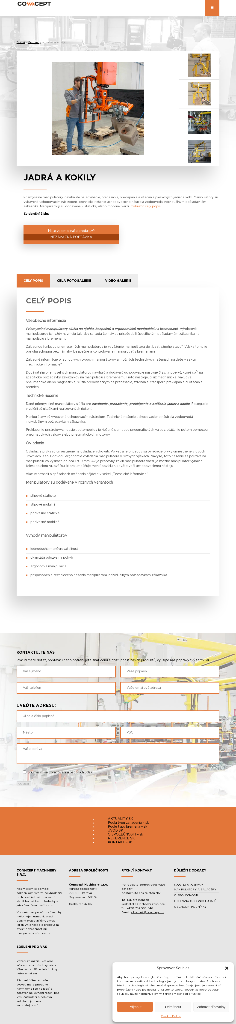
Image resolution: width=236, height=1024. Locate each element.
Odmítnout (173, 1007)
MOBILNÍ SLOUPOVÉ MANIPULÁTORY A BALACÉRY (195, 887)
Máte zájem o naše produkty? (71, 234)
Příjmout (135, 1007)
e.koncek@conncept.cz (147, 912)
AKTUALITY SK (120, 818)
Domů (21, 42)
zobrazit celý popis (146, 206)
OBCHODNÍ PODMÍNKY (190, 906)
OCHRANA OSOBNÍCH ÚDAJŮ (195, 901)
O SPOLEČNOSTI (186, 895)
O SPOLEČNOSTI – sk (125, 834)
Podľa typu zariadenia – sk (128, 822)
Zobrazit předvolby (211, 1007)
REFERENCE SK (121, 838)
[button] (226, 968)
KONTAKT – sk (120, 842)
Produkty (34, 42)
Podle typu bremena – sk (127, 826)
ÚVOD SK (115, 830)
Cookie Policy (171, 1016)
